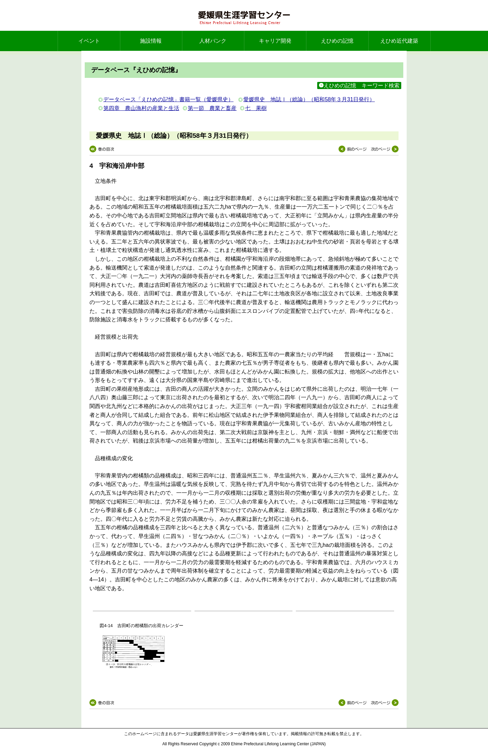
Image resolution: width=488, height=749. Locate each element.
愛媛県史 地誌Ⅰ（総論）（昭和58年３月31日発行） (309, 99)
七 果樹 (256, 108)
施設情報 (151, 41)
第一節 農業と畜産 (212, 108)
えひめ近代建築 (399, 41)
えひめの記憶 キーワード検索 (359, 85)
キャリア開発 (275, 41)
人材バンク (212, 41)
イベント (89, 41)
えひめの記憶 (337, 41)
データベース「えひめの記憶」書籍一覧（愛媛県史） (168, 99)
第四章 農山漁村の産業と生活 (141, 108)
